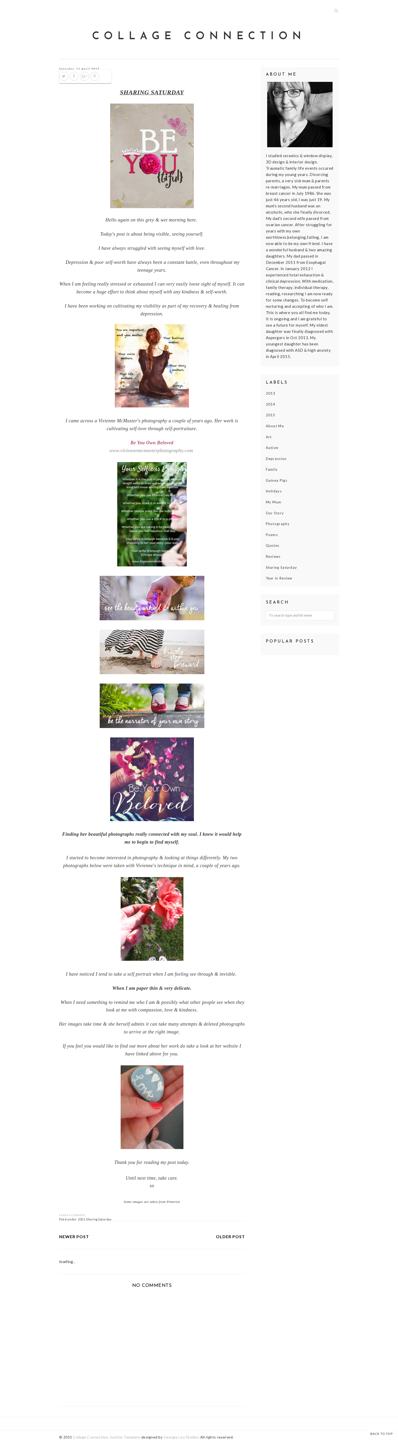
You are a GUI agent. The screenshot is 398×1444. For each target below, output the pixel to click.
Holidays (274, 491)
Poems (272, 535)
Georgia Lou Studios (181, 1437)
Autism (272, 448)
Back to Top (381, 1434)
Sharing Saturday (98, 1219)
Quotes (272, 545)
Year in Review (279, 578)
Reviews (273, 556)
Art (269, 437)
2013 (271, 393)
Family (272, 469)
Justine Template (125, 1437)
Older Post (230, 1236)
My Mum (274, 502)
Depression (276, 459)
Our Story (275, 513)
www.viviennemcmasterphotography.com (151, 450)
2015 (81, 1219)
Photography (278, 524)
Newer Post (74, 1236)
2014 (271, 404)
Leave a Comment (72, 1214)
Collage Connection (199, 36)
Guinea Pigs (276, 480)
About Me (275, 426)
